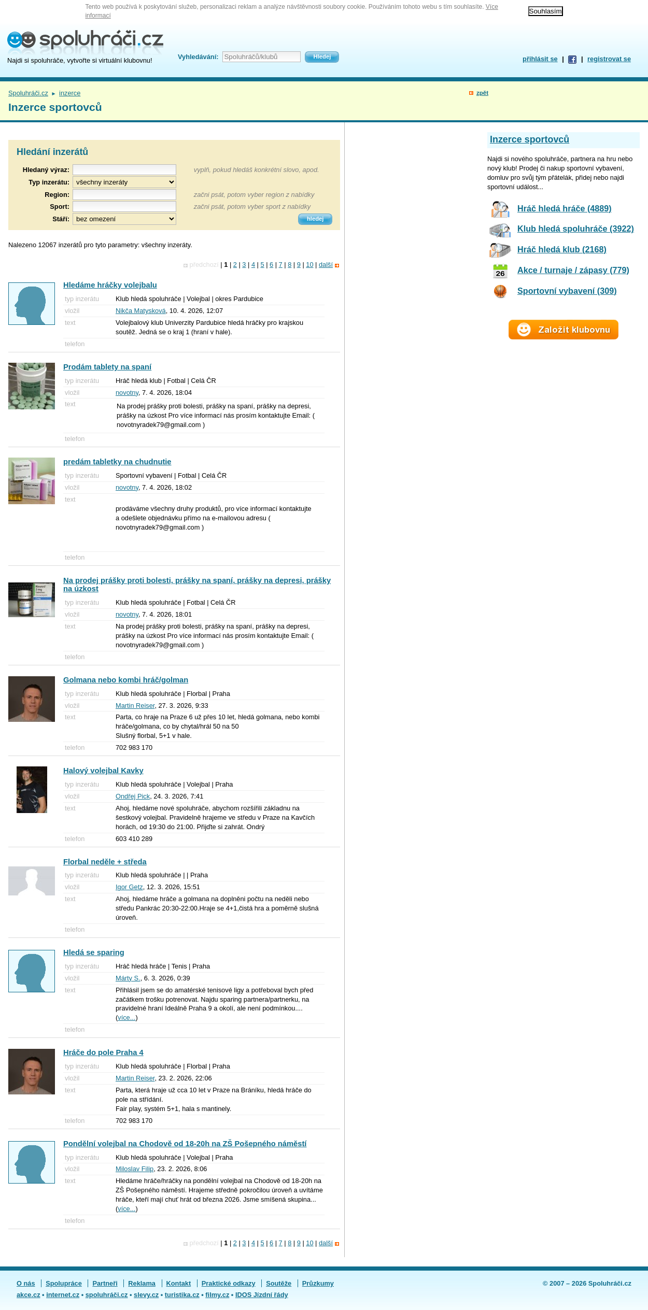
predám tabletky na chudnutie (117, 462)
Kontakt (178, 1283)
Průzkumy (318, 1283)
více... (126, 1017)
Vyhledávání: (198, 57)
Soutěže (278, 1283)
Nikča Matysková (141, 311)
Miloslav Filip (134, 1169)
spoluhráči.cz (107, 1295)
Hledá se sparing (93, 952)
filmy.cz (217, 1295)
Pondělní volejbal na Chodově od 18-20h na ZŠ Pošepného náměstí (184, 1144)
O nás (26, 1283)
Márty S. (128, 978)
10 (309, 264)
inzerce (69, 93)
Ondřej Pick (133, 796)
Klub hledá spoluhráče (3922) (575, 228)
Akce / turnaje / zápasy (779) (573, 270)
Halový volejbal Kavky (103, 770)
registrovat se (609, 59)
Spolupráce (64, 1283)
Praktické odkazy (229, 1283)
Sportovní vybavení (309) (567, 290)
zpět (482, 93)
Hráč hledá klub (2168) (562, 249)
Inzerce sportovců (529, 139)
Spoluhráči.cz (28, 93)
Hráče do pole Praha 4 (103, 1052)
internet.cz (62, 1295)
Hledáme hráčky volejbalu (110, 285)
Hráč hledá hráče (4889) (564, 208)
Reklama (142, 1283)
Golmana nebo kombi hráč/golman (125, 680)
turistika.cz (182, 1295)
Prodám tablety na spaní (107, 367)
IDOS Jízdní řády (261, 1295)
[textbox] (124, 194)
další (326, 264)
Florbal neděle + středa (105, 862)
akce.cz (28, 1295)
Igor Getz (129, 887)
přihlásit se (540, 59)
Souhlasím (545, 11)
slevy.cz (146, 1295)
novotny (127, 392)
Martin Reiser (135, 705)
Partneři (104, 1283)
